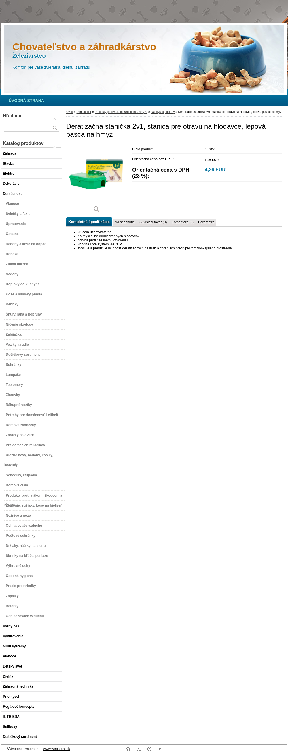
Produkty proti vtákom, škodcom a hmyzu (121, 112)
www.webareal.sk (56, 749)
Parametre (206, 222)
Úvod (69, 112)
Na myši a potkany (163, 112)
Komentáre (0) (182, 222)
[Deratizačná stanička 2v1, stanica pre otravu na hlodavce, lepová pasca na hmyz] (96, 180)
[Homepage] (26, 100)
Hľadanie (12, 115)
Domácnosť (83, 112)
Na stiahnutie (125, 222)
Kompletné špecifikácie (89, 222)
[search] (55, 127)
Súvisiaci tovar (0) (153, 222)
